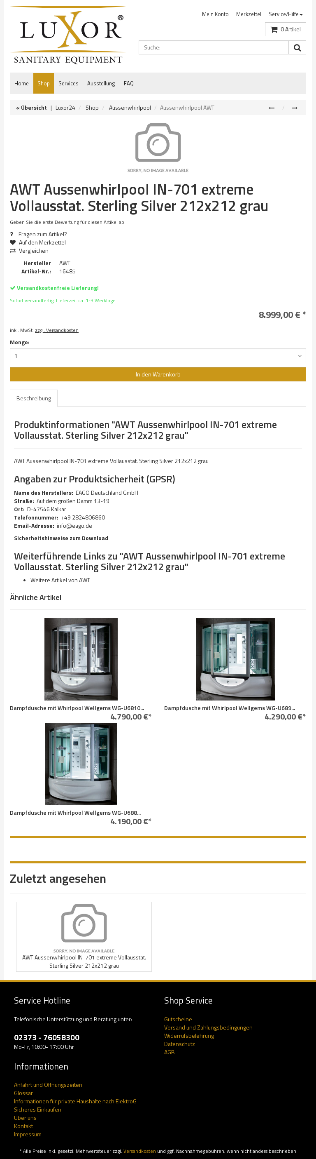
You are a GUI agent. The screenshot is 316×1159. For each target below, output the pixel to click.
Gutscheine (178, 1019)
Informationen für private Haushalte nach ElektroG (75, 1101)
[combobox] (158, 355)
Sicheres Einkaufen (37, 1109)
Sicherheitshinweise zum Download (61, 538)
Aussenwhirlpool (130, 107)
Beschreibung (33, 398)
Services (68, 83)
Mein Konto (215, 14)
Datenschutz (179, 1043)
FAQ (129, 83)
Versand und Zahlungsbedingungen (208, 1027)
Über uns (25, 1117)
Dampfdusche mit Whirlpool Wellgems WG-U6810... (77, 707)
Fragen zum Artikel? (38, 234)
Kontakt (23, 1125)
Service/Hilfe (286, 14)
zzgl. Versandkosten (57, 330)
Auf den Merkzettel (41, 242)
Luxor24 (65, 107)
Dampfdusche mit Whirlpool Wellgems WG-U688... (75, 812)
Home (21, 83)
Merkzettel (248, 14)
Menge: (20, 342)
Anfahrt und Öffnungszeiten (48, 1084)
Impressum (28, 1134)
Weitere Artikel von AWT (60, 580)
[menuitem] (215, 14)
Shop (43, 83)
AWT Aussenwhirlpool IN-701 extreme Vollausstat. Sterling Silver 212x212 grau (84, 961)
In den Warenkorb (158, 374)
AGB (169, 1052)
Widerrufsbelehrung (189, 1035)
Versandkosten (139, 1151)
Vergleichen (29, 250)
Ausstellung (101, 83)
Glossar (23, 1092)
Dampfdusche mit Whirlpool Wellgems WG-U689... (229, 707)
